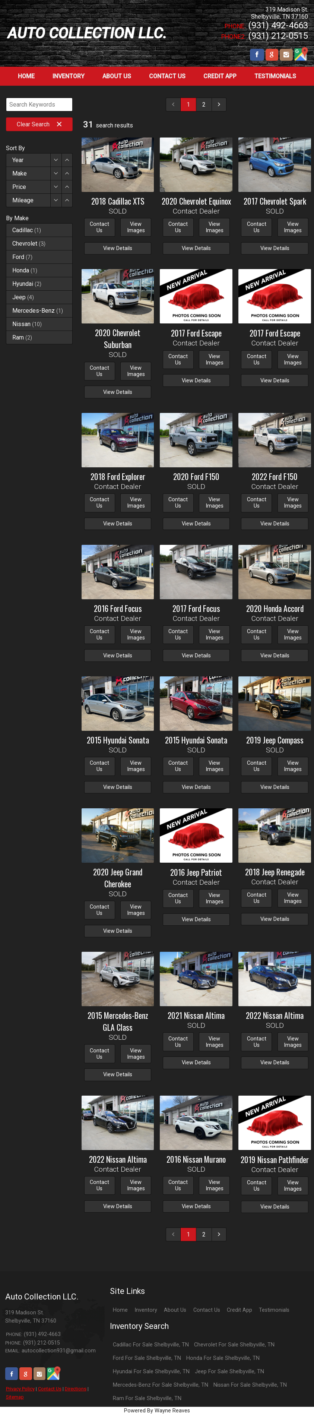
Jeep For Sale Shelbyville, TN (229, 1371)
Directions (75, 1389)
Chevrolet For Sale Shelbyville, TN (234, 1345)
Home (120, 1310)
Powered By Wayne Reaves (157, 1411)
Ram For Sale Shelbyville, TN (147, 1398)
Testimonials (274, 1310)
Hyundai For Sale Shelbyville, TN (151, 1371)
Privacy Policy (20, 1389)
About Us (175, 1310)
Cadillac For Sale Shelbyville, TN (151, 1345)
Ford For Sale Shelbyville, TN (147, 1358)
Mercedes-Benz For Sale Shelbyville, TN (160, 1385)
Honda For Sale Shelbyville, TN (223, 1358)
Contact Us (49, 1389)
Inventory (145, 1310)
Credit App (239, 1310)
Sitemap (15, 1397)
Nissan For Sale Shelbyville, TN (250, 1385)
